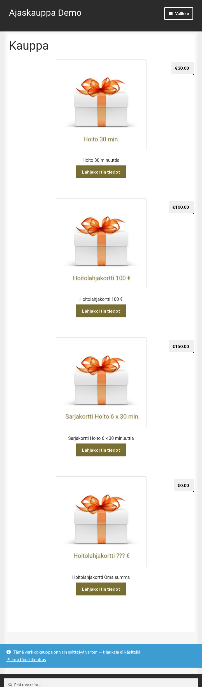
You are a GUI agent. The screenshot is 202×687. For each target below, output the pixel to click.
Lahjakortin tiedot (101, 171)
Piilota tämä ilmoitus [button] (26, 659)
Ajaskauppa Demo (45, 12)
